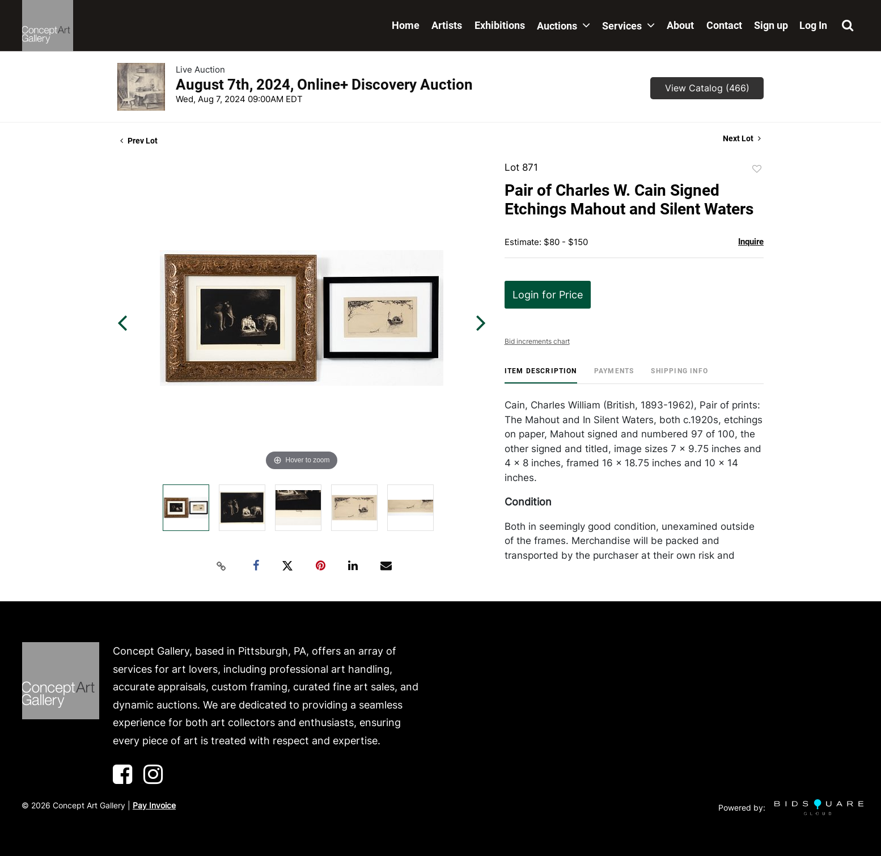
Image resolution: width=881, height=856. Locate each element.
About (680, 25)
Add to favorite (757, 169)
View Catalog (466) (707, 88)
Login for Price (547, 295)
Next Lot (742, 138)
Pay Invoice (154, 805)
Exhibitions (500, 25)
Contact (724, 25)
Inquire (751, 242)
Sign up (771, 25)
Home (406, 25)
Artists (446, 25)
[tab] (541, 375)
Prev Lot (139, 140)
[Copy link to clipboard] (221, 566)
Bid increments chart (537, 341)
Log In (813, 25)
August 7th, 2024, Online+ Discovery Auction (324, 84)
